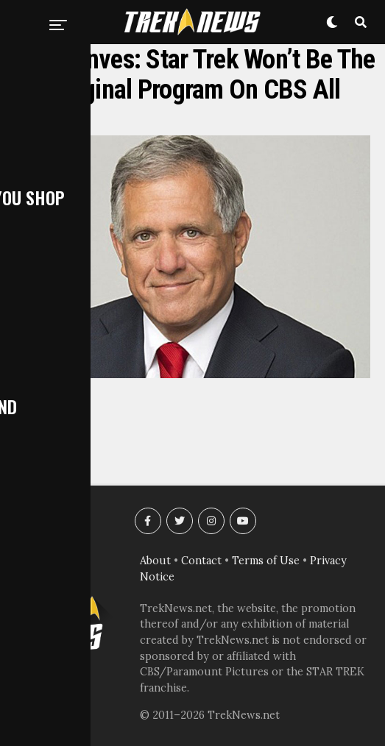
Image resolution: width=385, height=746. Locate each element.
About (155, 560)
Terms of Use (266, 560)
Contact (201, 560)
